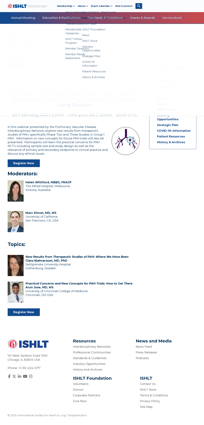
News (161, 104)
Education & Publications (61, 18)
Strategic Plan (167, 125)
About (83, 6)
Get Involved (171, 18)
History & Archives (171, 142)
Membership (66, 6)
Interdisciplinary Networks (92, 346)
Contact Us (148, 384)
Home (12, 54)
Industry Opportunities (167, 117)
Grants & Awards (142, 18)
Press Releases (146, 352)
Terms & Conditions (154, 395)
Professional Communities (92, 352)
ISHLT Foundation (170, 98)
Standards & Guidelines (105, 18)
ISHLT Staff (165, 92)
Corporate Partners (86, 395)
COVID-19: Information (174, 131)
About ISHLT (166, 81)
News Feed (144, 346)
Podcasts (142, 358)
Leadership (165, 87)
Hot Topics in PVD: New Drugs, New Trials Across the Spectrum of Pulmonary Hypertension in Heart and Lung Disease (74, 99)
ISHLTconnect (123, 6)
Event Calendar (102, 6)
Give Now (80, 401)
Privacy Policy (150, 401)
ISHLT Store (166, 110)
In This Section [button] (169, 68)
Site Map (146, 407)
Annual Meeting (23, 18)
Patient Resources (171, 136)
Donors (78, 389)
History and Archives (87, 369)
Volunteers (80, 384)
